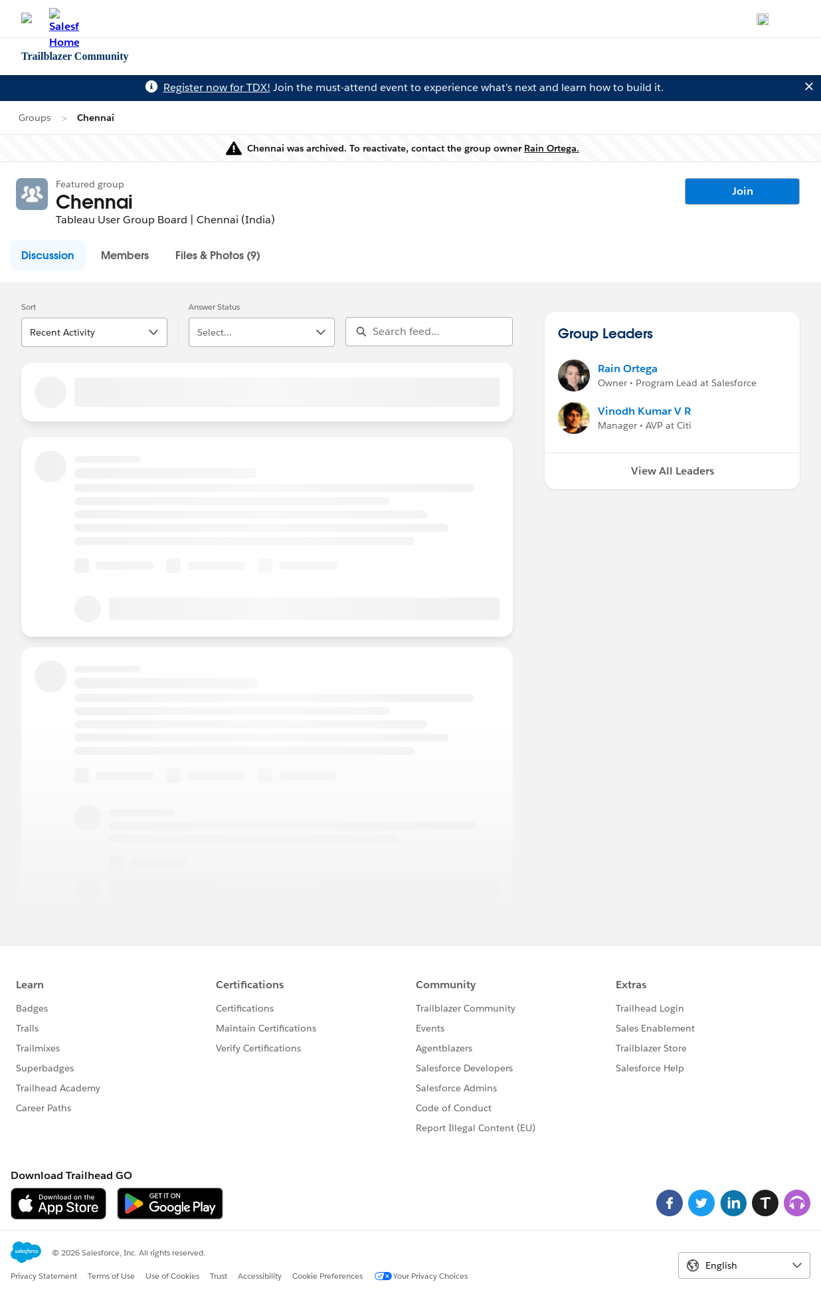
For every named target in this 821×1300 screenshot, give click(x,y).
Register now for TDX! (216, 87)
